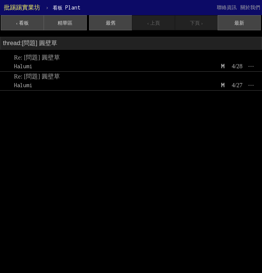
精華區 (65, 23)
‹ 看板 (22, 23)
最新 (239, 23)
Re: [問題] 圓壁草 (37, 57)
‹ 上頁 (153, 23)
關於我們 (250, 7)
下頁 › (196, 23)
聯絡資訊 (227, 7)
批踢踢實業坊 (22, 7)
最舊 (111, 23)
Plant (66, 7)
